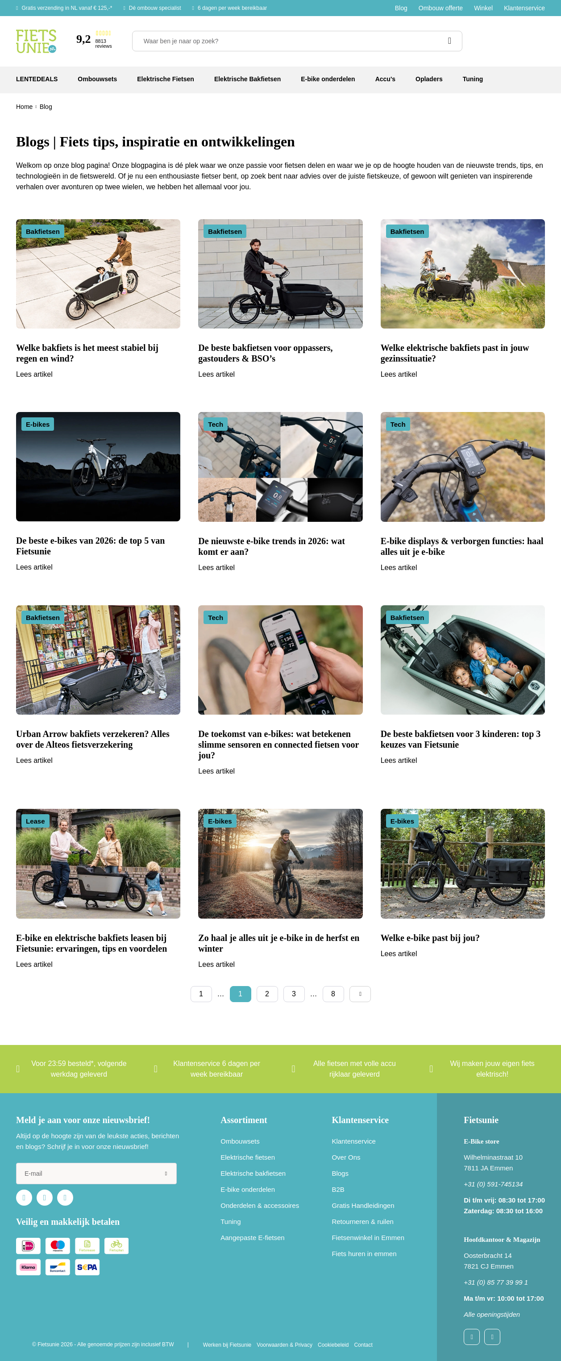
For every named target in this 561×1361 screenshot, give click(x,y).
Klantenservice (524, 8)
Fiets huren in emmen (364, 1253)
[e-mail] (96, 1173)
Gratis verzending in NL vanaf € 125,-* (66, 8)
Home (24, 106)
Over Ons (346, 1157)
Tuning (230, 1221)
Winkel (483, 8)
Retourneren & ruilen (362, 1221)
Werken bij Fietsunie (227, 1345)
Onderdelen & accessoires (259, 1205)
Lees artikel (34, 374)
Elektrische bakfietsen (253, 1173)
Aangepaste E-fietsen (252, 1237)
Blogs (340, 1173)
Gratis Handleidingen (363, 1205)
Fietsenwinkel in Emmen (368, 1237)
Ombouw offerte (441, 8)
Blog (401, 8)
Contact (363, 1345)
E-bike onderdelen (247, 1189)
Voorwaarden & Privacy (284, 1345)
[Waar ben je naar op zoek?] (297, 41)
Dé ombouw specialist (155, 8)
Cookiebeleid (333, 1345)
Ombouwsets (240, 1141)
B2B (338, 1189)
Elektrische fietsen (247, 1157)
